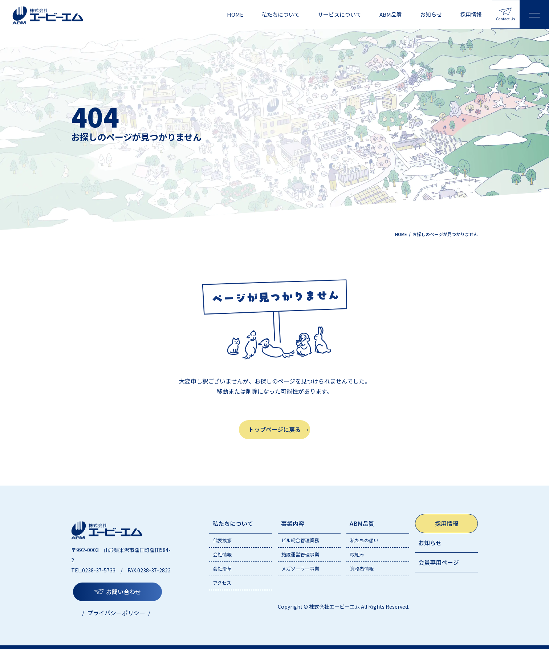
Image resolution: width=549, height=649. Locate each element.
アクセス (222, 582)
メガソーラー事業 (300, 568)
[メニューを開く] (534, 14)
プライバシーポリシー (116, 612)
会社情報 (222, 554)
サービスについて (339, 14)
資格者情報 (362, 568)
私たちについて (280, 14)
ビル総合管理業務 (300, 540)
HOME (235, 14)
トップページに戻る (274, 429)
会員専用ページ (438, 562)
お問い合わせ (123, 591)
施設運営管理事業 (300, 554)
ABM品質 (390, 14)
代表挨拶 (222, 540)
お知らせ (431, 14)
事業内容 (292, 523)
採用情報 (471, 14)
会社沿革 (222, 568)
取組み (357, 554)
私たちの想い (364, 540)
